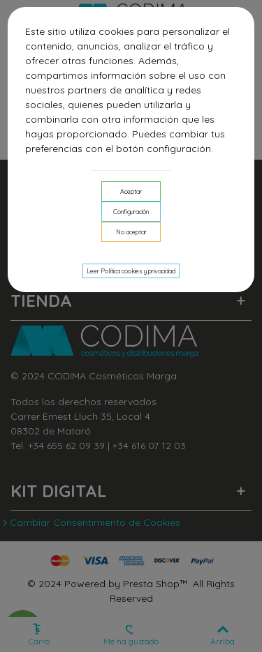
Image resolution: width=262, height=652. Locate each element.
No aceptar (131, 232)
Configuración (131, 211)
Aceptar (131, 191)
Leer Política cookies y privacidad (131, 271)
